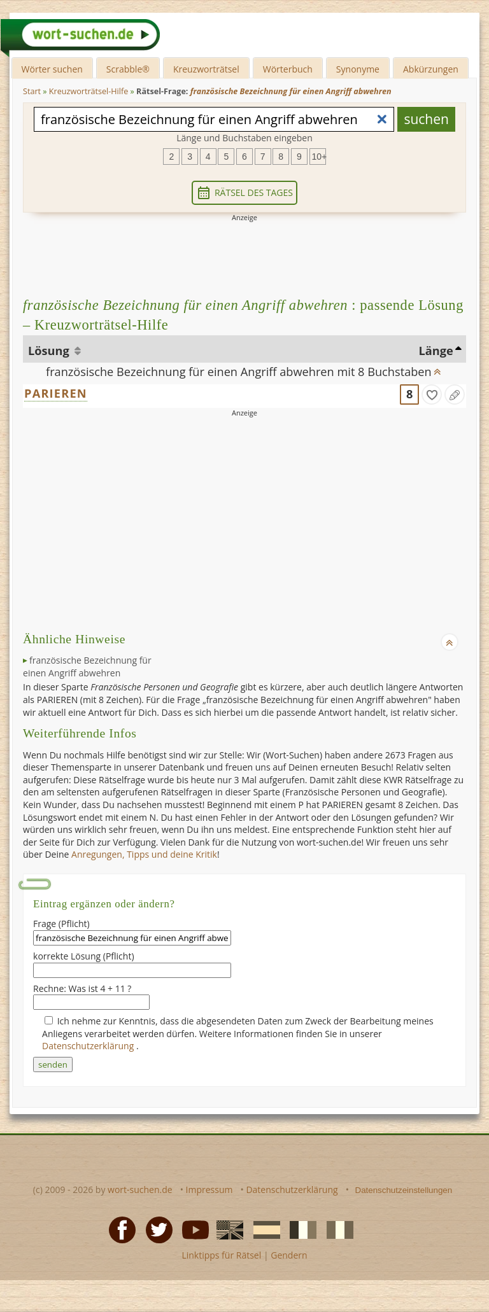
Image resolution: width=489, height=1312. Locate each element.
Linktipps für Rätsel (221, 1255)
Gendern (289, 1255)
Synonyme (357, 69)
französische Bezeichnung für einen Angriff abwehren (87, 666)
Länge (435, 350)
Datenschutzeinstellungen (404, 1190)
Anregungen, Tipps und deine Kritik (144, 854)
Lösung (50, 350)
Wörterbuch (288, 69)
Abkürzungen (430, 69)
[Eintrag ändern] (454, 394)
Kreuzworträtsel (206, 69)
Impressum (209, 1189)
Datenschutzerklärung (89, 1046)
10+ (319, 156)
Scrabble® (128, 69)
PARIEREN (55, 393)
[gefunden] (432, 394)
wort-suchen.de (140, 1189)
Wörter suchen (52, 69)
